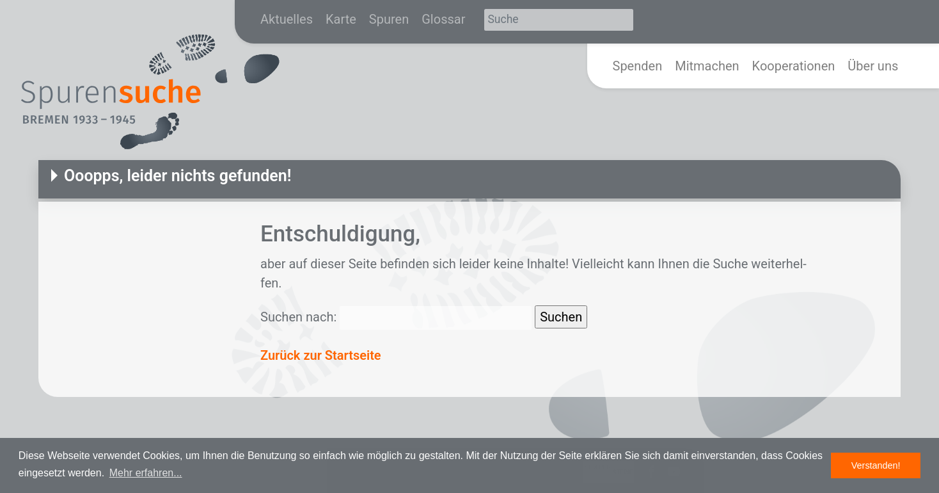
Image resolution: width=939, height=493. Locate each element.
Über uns (873, 66)
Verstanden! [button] (876, 465)
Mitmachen (707, 66)
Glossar (443, 19)
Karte (341, 19)
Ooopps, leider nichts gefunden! (177, 175)
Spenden (638, 66)
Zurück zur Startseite (320, 355)
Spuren (389, 19)
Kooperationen (793, 66)
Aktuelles (286, 19)
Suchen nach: (298, 317)
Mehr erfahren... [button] (145, 472)
